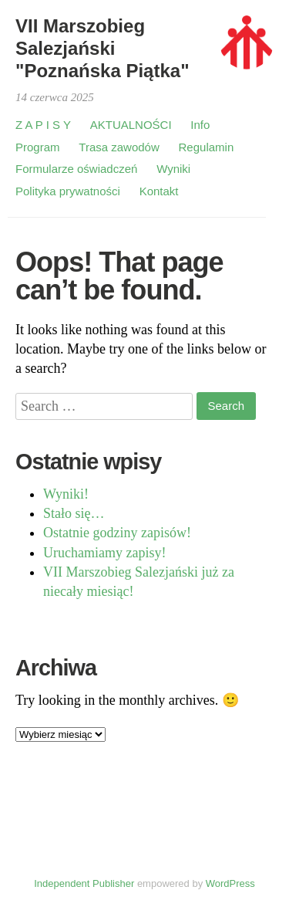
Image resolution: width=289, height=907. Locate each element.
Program (37, 147)
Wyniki (173, 168)
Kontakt (159, 191)
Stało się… (74, 513)
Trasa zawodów (119, 147)
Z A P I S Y (43, 124)
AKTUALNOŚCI (131, 124)
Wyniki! (66, 494)
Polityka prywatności (67, 191)
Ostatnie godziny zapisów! (117, 532)
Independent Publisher (84, 883)
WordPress (230, 883)
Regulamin (206, 147)
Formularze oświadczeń (76, 168)
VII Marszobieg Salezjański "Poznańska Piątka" (102, 48)
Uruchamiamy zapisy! (104, 552)
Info (200, 124)
